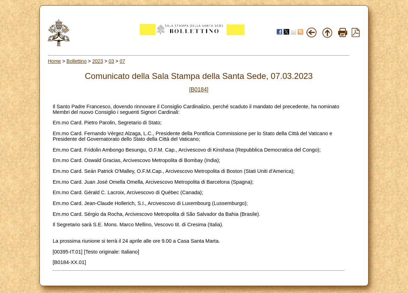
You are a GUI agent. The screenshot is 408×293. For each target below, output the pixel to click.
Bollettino (76, 61)
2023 (97, 61)
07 (122, 61)
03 (111, 61)
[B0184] (198, 90)
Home (54, 61)
